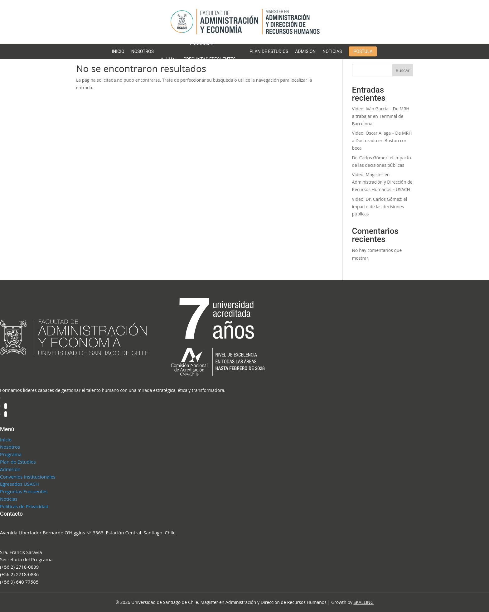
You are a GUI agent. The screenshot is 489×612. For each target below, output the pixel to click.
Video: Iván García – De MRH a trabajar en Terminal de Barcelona (380, 116)
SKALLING (363, 602)
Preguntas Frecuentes (209, 59)
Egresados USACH (19, 484)
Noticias (332, 51)
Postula (362, 51)
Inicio (118, 51)
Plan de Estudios (268, 51)
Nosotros (142, 51)
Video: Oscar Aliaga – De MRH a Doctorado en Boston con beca (382, 140)
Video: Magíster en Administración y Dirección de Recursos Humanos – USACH (382, 181)
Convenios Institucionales (28, 477)
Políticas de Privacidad (24, 506)
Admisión (305, 51)
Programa (202, 43)
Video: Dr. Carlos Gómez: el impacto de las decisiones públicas (379, 206)
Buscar (403, 70)
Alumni (169, 59)
